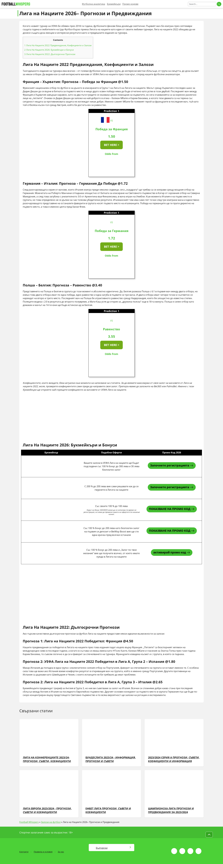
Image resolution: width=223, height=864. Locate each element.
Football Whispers (29, 822)
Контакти (23, 851)
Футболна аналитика (93, 4)
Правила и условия (43, 851)
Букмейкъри (114, 4)
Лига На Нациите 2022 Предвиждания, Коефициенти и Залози (58, 45)
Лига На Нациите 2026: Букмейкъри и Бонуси (49, 49)
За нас (61, 851)
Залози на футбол (51, 822)
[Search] (202, 4)
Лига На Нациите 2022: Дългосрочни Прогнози (49, 54)
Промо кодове (130, 4)
